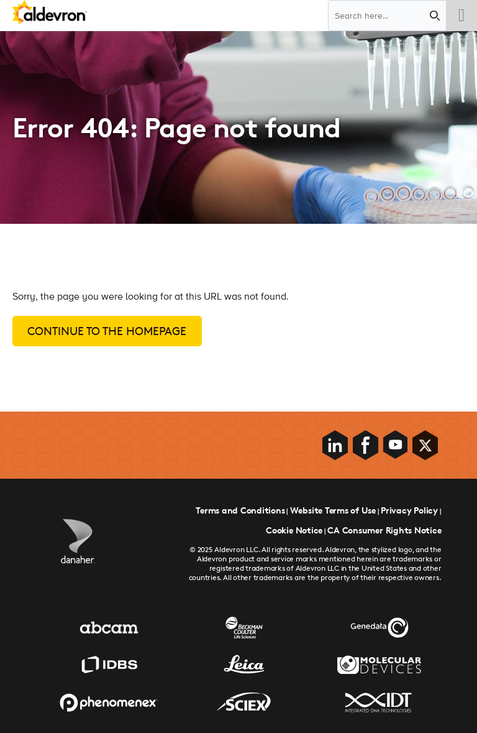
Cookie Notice (294, 530)
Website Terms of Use (333, 510)
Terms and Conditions (240, 510)
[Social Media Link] (336, 445)
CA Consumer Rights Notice (384, 530)
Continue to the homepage (106, 331)
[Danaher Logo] (78, 541)
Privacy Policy (409, 510)
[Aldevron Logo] (49, 14)
